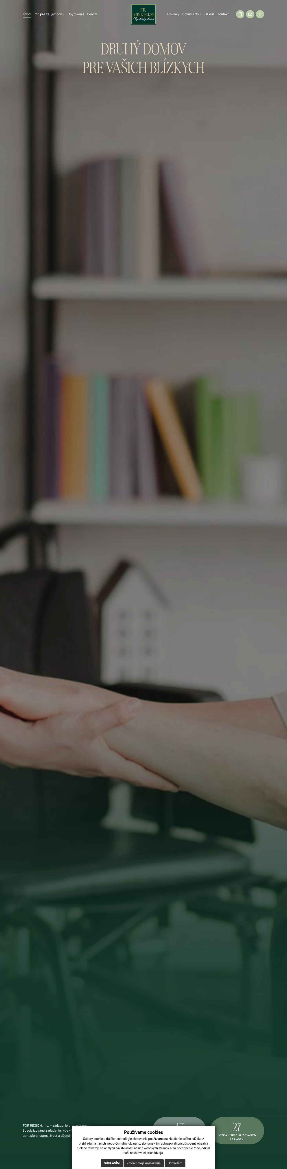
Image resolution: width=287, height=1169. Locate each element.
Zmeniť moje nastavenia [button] (144, 1163)
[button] (49, 14)
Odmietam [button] (175, 1163)
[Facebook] (260, 14)
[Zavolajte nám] (240, 14)
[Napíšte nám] (250, 14)
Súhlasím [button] (112, 1163)
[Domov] (143, 14)
